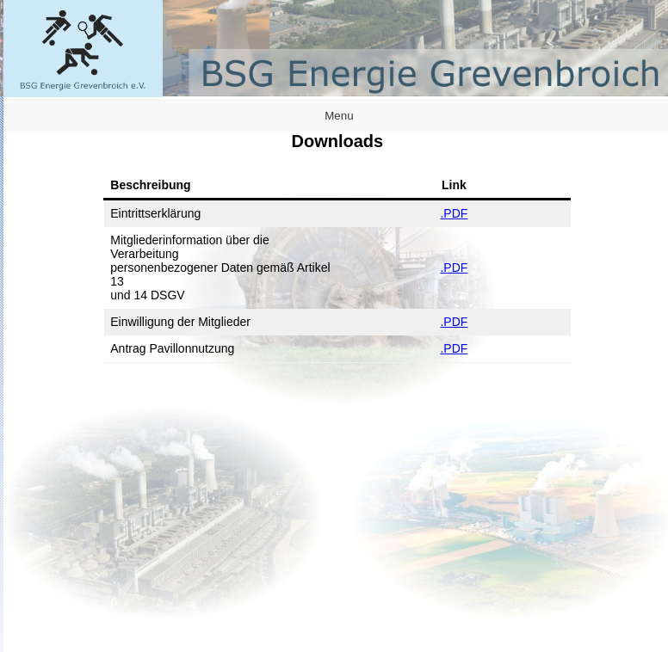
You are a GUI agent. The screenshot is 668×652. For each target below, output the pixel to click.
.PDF (453, 213)
